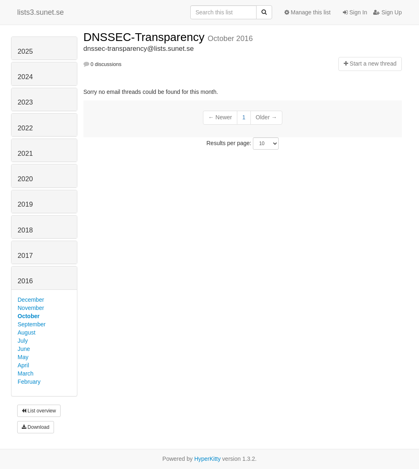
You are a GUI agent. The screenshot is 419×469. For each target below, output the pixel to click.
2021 (25, 153)
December (31, 299)
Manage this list (307, 12)
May (23, 357)
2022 (25, 128)
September (31, 324)
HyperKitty (207, 458)
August (27, 332)
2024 (25, 77)
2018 (25, 230)
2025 (25, 51)
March (26, 373)
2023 (25, 102)
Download (36, 427)
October (29, 316)
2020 (25, 179)
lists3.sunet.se (40, 12)
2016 (25, 281)
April (23, 365)
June (24, 349)
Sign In (355, 12)
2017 (25, 256)
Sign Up (387, 12)
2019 (25, 204)
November (31, 308)
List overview (39, 411)
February (29, 381)
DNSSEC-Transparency (145, 37)
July (23, 340)
